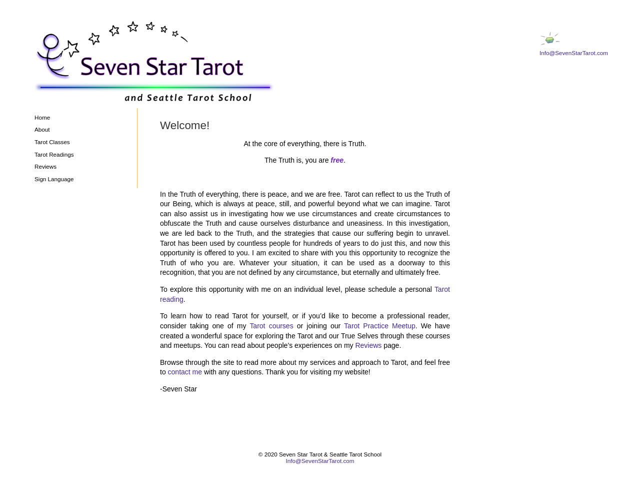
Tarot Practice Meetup (380, 326)
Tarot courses (271, 326)
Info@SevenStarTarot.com (574, 53)
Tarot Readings (54, 154)
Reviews (45, 166)
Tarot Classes (52, 142)
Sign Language (54, 179)
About (42, 129)
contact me (185, 372)
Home (42, 117)
